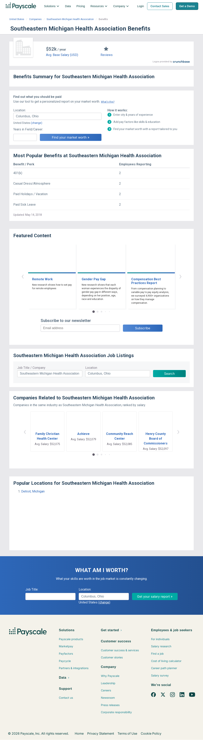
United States (16, 19)
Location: (19, 110)
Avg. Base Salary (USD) (62, 55)
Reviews (107, 55)
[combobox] (57, 116)
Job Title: (31, 589)
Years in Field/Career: (28, 129)
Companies (35, 19)
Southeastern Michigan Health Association (70, 19)
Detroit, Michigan (33, 491)
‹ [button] (22, 276)
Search (169, 374)
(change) (36, 122)
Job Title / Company (31, 368)
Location (91, 368)
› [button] (180, 276)
